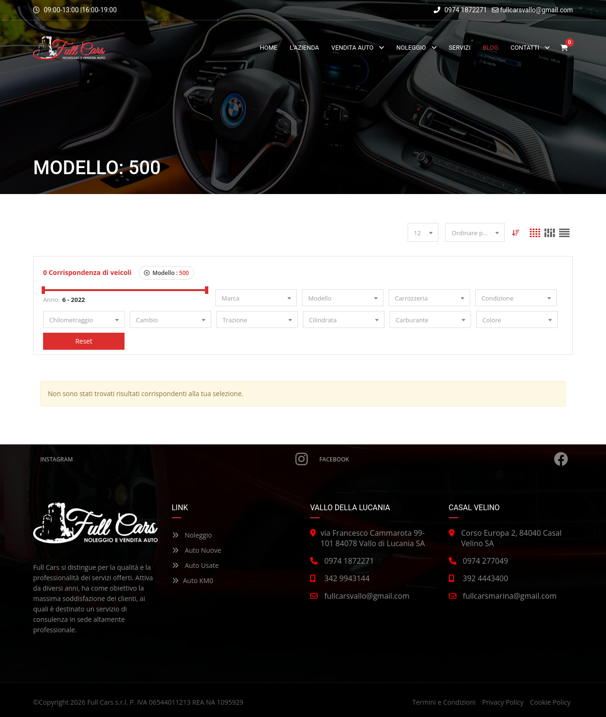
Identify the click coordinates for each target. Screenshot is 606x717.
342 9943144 (347, 578)
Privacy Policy (502, 702)
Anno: (51, 299)
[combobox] (423, 232)
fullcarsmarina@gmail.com (510, 596)
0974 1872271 (460, 10)
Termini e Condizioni (444, 702)
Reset (83, 340)
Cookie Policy (550, 702)
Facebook (444, 459)
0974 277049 (485, 561)
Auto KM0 (193, 580)
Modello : (166, 273)
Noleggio (192, 535)
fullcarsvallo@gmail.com (536, 10)
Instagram (174, 459)
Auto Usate (195, 565)
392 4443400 (485, 578)
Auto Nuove (197, 550)
